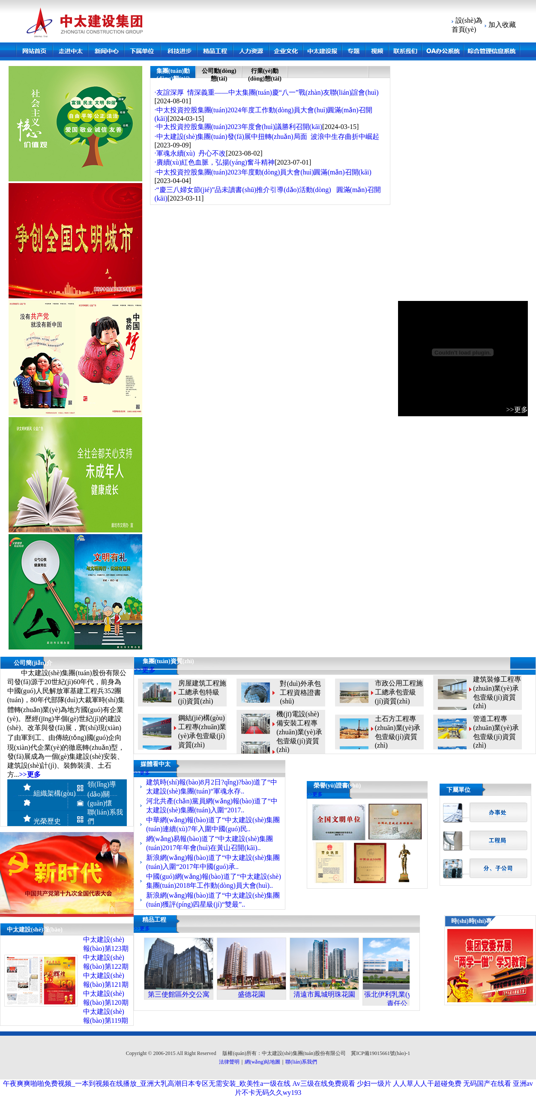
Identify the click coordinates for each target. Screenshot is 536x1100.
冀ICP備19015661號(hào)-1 (380, 1053)
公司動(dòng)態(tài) (219, 75)
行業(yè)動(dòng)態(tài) (264, 75)
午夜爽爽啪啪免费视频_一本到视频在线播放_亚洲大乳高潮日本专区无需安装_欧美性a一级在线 (146, 1083)
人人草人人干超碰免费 (427, 1083)
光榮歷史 (47, 821)
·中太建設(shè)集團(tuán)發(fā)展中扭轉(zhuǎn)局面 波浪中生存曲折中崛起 (267, 136)
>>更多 (145, 669)
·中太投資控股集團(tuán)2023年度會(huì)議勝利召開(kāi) (239, 126)
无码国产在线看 (487, 1083)
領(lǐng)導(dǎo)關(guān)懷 (101, 794)
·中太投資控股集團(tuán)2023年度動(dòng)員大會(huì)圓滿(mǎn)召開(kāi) (263, 172)
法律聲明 (229, 1062)
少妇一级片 (374, 1083)
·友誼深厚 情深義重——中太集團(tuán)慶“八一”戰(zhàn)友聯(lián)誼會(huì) (267, 92)
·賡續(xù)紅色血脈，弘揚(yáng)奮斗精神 (215, 162)
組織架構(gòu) (54, 793)
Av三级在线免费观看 (323, 1083)
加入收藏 (501, 24)
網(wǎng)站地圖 (263, 1062)
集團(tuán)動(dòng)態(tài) (173, 75)
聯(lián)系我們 (301, 1062)
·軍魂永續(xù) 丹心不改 (190, 153)
